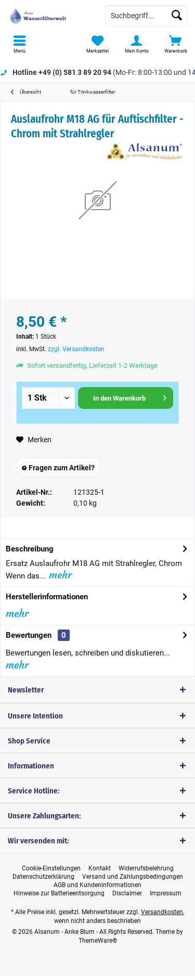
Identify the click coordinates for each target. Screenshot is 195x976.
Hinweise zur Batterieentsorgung (59, 893)
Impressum (165, 893)
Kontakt (99, 868)
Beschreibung (30, 549)
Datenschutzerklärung (43, 876)
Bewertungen (28, 635)
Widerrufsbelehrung (146, 868)
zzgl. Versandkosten (76, 349)
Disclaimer (127, 893)
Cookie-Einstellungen (51, 868)
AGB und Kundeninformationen (97, 885)
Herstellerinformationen (47, 596)
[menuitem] (19, 44)
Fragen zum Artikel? (58, 468)
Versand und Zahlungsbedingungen (132, 876)
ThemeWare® (98, 940)
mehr (59, 574)
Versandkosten (162, 912)
